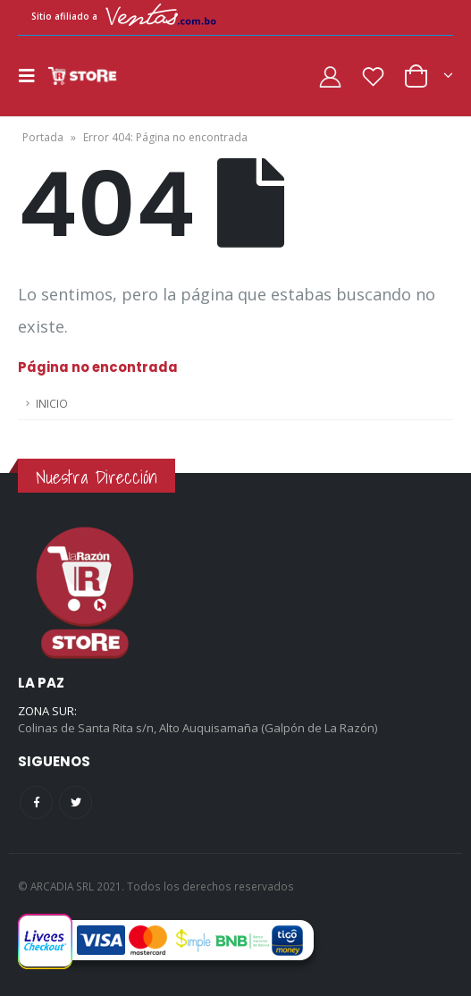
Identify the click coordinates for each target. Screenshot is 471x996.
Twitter (75, 802)
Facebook (36, 802)
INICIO (52, 403)
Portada (42, 137)
